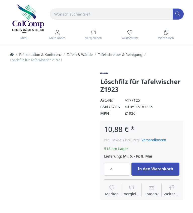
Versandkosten (153, 139)
